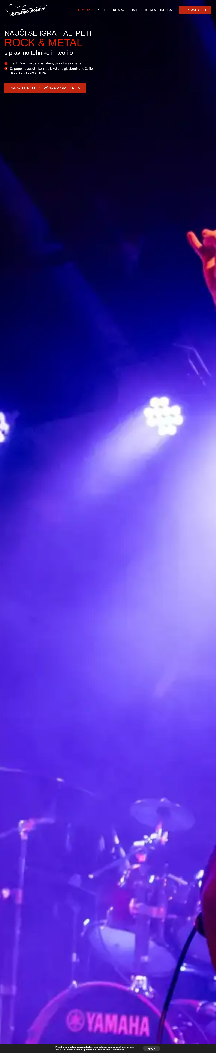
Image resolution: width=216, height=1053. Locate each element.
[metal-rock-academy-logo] (26, 4)
